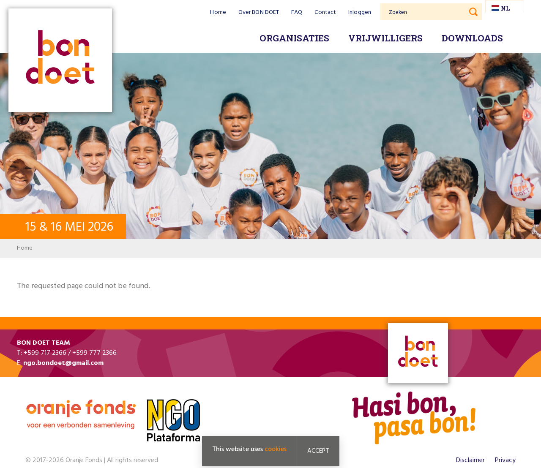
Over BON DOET (258, 12)
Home (218, 12)
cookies (276, 449)
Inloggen (359, 12)
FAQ (296, 12)
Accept (318, 451)
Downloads (472, 38)
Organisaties (294, 38)
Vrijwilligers (385, 38)
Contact (325, 12)
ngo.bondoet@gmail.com (63, 363)
